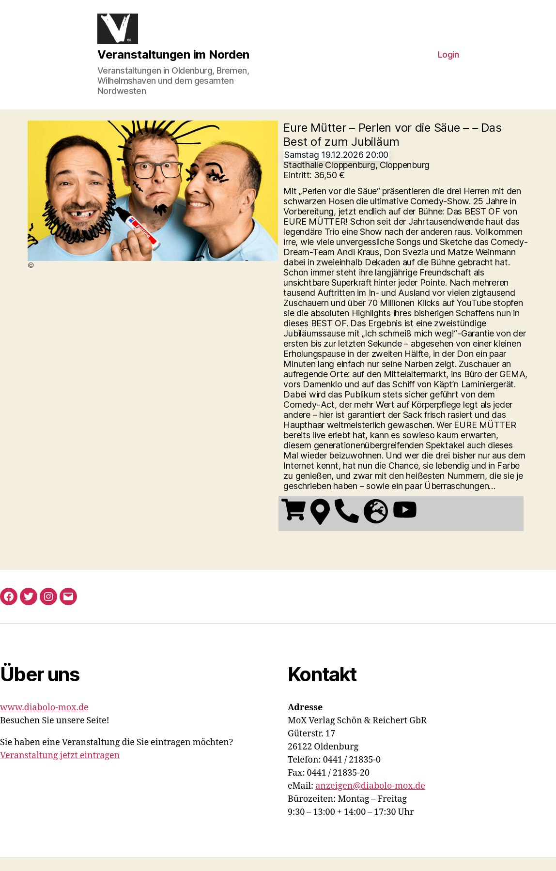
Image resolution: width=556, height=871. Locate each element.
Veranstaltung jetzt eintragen (60, 768)
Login (448, 61)
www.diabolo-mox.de (44, 720)
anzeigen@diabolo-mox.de (370, 799)
